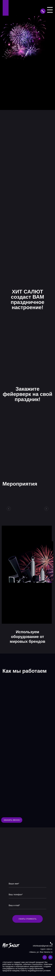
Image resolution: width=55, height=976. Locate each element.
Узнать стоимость (28, 919)
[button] (46, 509)
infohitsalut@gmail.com (43, 946)
